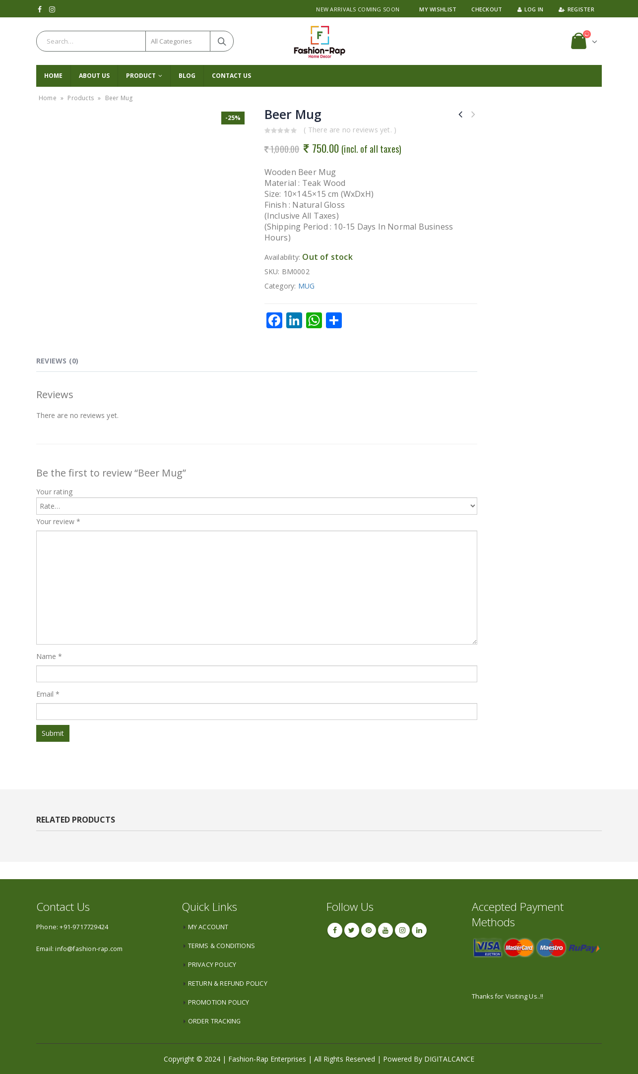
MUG (306, 286)
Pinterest (368, 930)
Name (49, 656)
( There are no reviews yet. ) (350, 129)
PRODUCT (141, 75)
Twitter (351, 930)
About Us (94, 75)
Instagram (402, 930)
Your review (58, 521)
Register (576, 9)
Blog (187, 75)
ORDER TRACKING (214, 1021)
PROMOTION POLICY (219, 1002)
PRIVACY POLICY (212, 964)
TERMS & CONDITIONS (221, 946)
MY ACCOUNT (208, 927)
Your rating (54, 491)
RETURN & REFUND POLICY (227, 983)
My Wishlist (437, 9)
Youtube (385, 930)
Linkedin (419, 930)
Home (53, 75)
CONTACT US (231, 75)
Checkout (486, 9)
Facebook (334, 930)
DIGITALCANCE (449, 1059)
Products (80, 98)
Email (48, 694)
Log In (530, 9)
